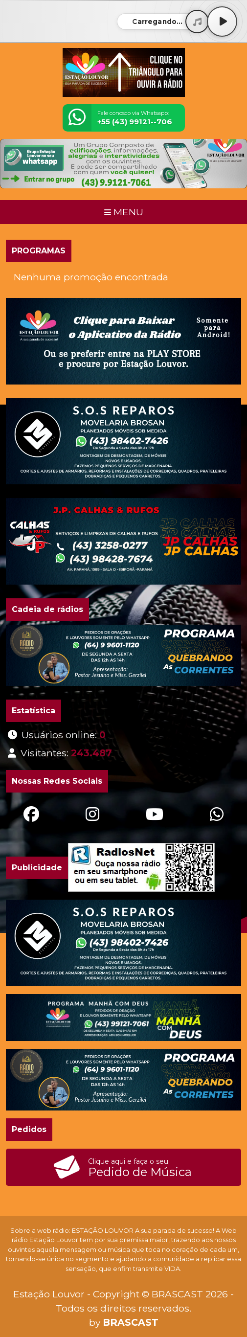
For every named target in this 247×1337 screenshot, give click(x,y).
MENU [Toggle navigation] (123, 212)
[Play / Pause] (222, 21)
